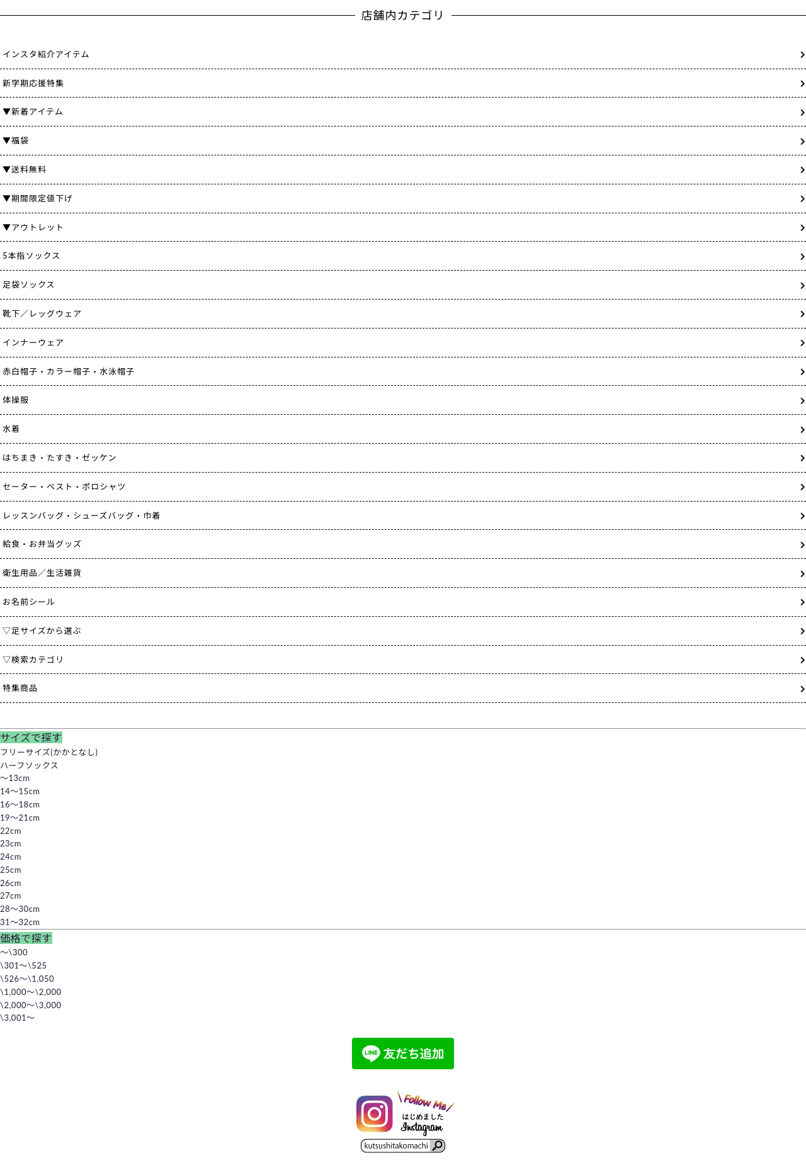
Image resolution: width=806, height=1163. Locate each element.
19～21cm (20, 817)
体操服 (16, 400)
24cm (10, 856)
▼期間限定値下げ (38, 198)
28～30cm (20, 909)
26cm (10, 883)
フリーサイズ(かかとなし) (49, 752)
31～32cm (20, 922)
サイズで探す (31, 737)
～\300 (14, 952)
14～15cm (20, 791)
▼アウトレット (33, 227)
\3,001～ (17, 1018)
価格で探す (26, 938)
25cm (10, 870)
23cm (10, 843)
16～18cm (20, 804)
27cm (10, 896)
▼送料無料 (25, 169)
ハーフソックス (29, 765)
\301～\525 (23, 965)
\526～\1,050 (27, 979)
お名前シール (29, 602)
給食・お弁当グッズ (42, 544)
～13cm (15, 778)
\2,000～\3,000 (30, 1005)
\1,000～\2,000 (30, 992)
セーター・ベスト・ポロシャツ (64, 486)
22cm (10, 831)
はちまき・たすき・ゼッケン (60, 457)
